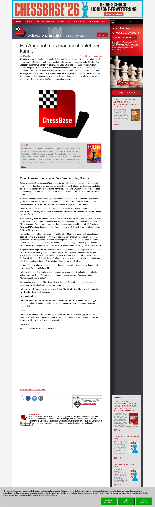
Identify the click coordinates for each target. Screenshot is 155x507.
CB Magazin (64, 21)
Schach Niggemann (88, 404)
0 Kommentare (97, 56)
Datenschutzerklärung (49, 495)
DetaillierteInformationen (109, 501)
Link (85, 300)
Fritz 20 (25, 145)
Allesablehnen (126, 501)
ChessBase (34, 414)
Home (30, 21)
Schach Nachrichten (46, 35)
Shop (18, 21)
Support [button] (79, 21)
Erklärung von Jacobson (85, 245)
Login (129, 22)
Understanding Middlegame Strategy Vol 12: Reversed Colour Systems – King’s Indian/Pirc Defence (126, 406)
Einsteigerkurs (97, 21)
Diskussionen (48, 245)
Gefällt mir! (86, 56)
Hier (97, 493)
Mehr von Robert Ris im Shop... (33, 390)
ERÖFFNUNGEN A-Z (45, 21)
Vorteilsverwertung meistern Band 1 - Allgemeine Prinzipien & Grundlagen (126, 103)
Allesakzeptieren (144, 501)
